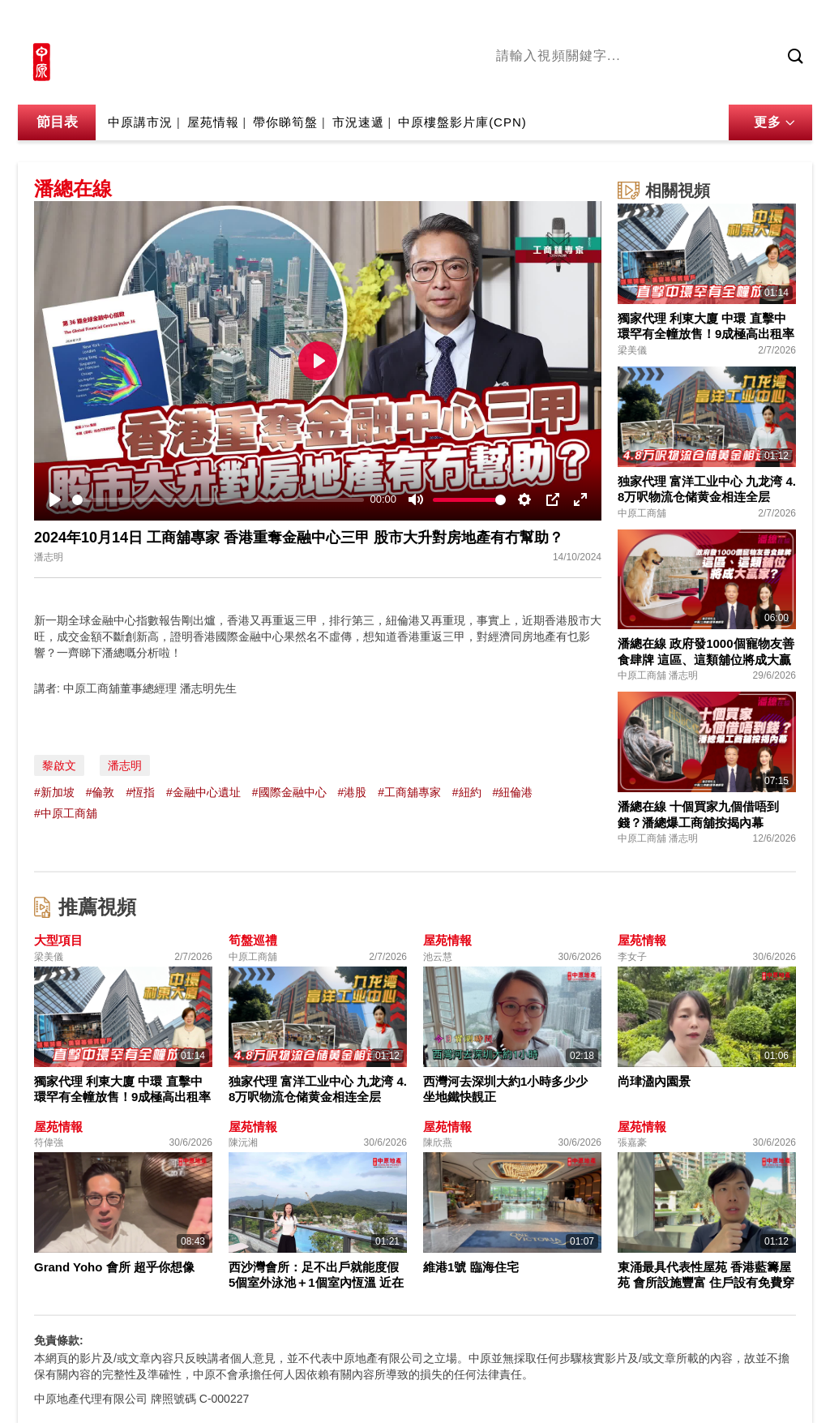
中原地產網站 (649, 21)
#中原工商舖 (65, 813)
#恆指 (140, 792)
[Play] (55, 499)
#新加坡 (54, 792)
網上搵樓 (724, 21)
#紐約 (466, 792)
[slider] (218, 500)
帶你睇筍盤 (285, 122)
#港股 (351, 792)
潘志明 (125, 765)
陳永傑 (570, 83)
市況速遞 (358, 122)
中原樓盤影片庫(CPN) (462, 122)
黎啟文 (59, 765)
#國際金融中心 (289, 792)
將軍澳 (618, 83)
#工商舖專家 (409, 792)
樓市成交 (789, 21)
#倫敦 (100, 792)
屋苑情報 (213, 122)
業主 (732, 83)
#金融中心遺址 (203, 792)
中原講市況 (678, 83)
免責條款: (58, 1340)
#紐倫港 (513, 792)
